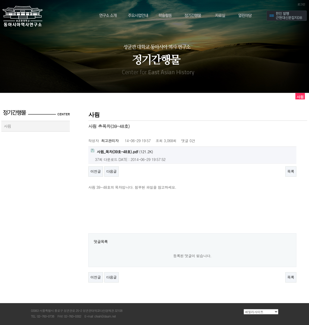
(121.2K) (122, 151)
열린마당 (247, 16)
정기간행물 (193, 16)
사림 (7, 126)
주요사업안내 (138, 16)
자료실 (220, 16)
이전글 (95, 171)
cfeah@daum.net (105, 316)
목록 (290, 171)
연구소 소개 (107, 16)
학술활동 (165, 16)
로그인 (301, 4)
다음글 (111, 171)
